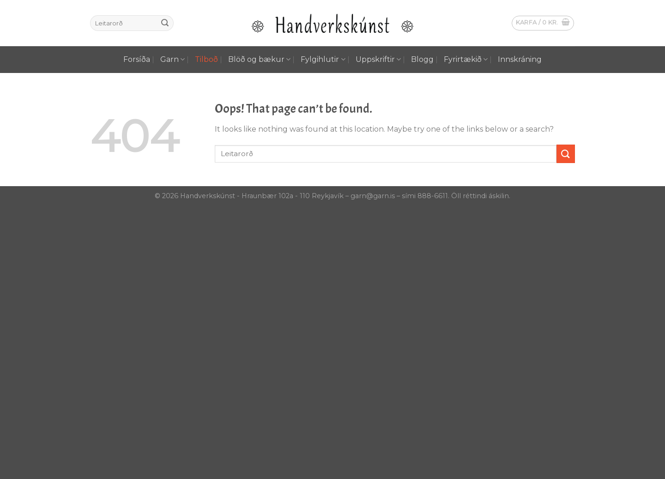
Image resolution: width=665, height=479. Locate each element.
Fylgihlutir (323, 59)
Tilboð (206, 59)
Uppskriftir (378, 59)
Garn (172, 59)
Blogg (422, 59)
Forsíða (136, 59)
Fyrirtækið (466, 59)
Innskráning (520, 59)
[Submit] (165, 23)
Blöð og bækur (259, 59)
